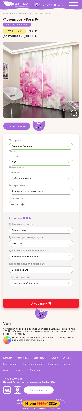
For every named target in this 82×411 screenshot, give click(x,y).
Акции (54, 357)
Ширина (14, 171)
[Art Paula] (15, 4)
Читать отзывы (17, 126)
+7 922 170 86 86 (52, 5)
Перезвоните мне (38, 390)
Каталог (7, 357)
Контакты (19, 370)
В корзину (41, 303)
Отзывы (67, 357)
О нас (6, 370)
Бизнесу (67, 363)
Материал (15, 140)
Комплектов (16, 198)
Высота (13, 156)
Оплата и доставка (33, 363)
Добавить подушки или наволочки (30, 250)
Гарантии (53, 363)
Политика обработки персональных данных (41, 408)
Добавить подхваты (21, 224)
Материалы (23, 357)
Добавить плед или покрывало (27, 263)
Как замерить (10, 363)
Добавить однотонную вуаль (26, 237)
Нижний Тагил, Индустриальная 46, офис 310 (29, 382)
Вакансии (35, 370)
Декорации (40, 357)
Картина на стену (20, 276)
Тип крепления (18, 185)
